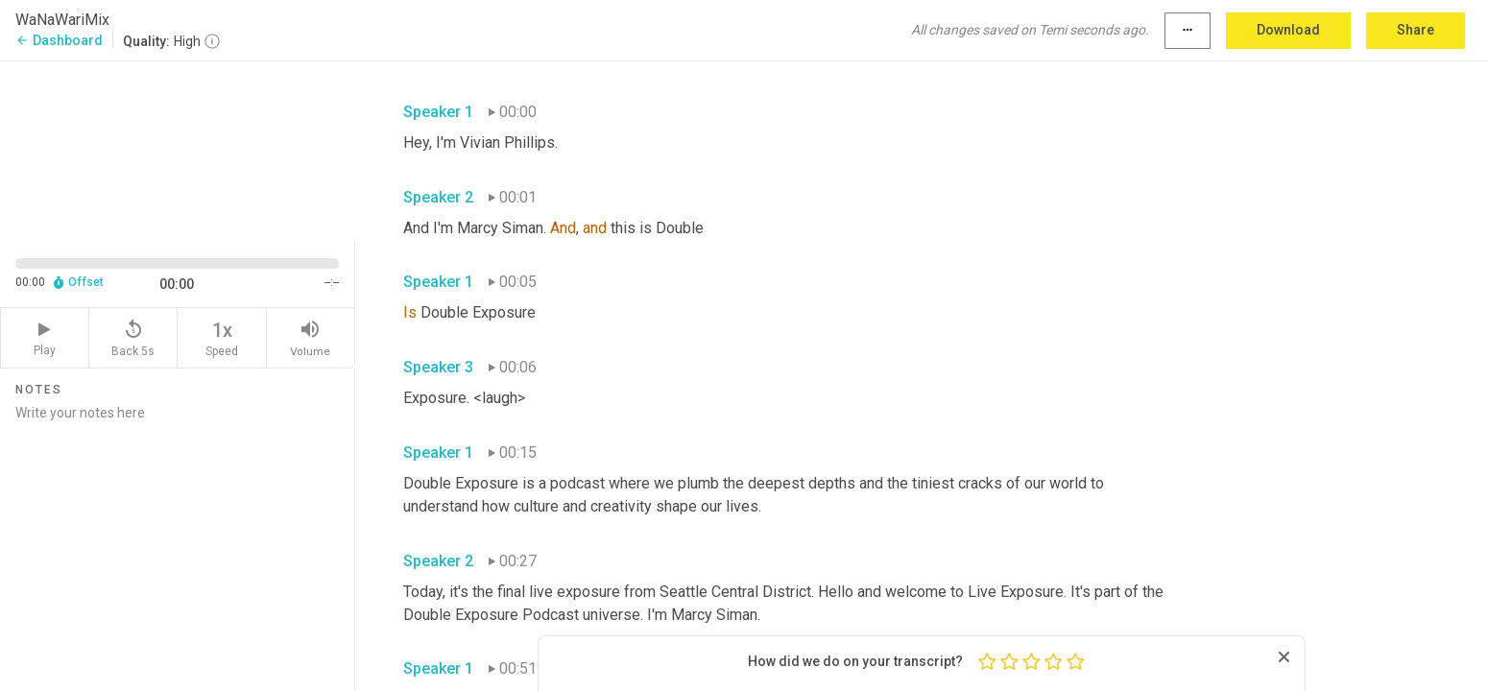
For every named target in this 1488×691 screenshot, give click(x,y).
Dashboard (59, 40)
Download (1288, 29)
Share (1415, 29)
